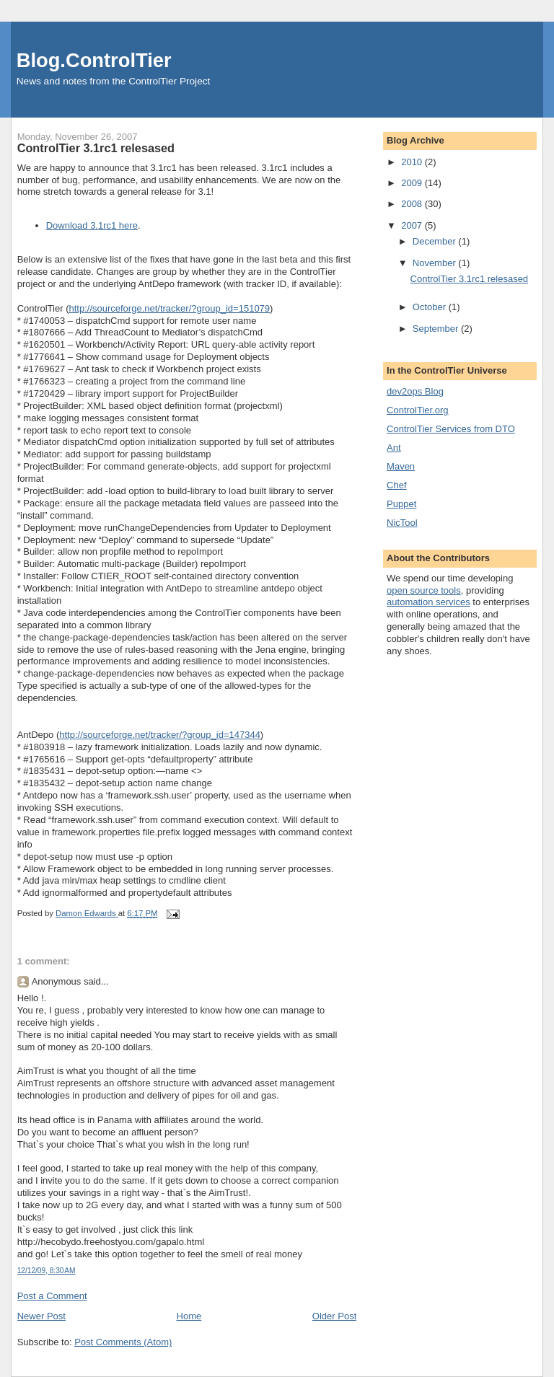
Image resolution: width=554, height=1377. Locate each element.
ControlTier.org (418, 410)
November (436, 263)
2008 (413, 203)
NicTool (402, 522)
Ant (394, 447)
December (436, 241)
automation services (428, 602)
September (437, 328)
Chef (396, 485)
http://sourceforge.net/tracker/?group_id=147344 (159, 734)
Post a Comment (52, 1295)
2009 (413, 182)
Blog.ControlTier (94, 60)
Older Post (334, 1316)
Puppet (401, 503)
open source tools (424, 590)
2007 (413, 225)
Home (189, 1316)
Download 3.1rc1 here (92, 225)
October (431, 307)
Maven (401, 466)
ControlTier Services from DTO (451, 428)
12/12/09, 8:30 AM (46, 1271)
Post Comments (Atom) (123, 1342)
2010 (413, 162)
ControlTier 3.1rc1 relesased (469, 278)
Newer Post (41, 1316)
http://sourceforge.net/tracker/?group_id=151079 (169, 308)
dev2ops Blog (415, 391)
